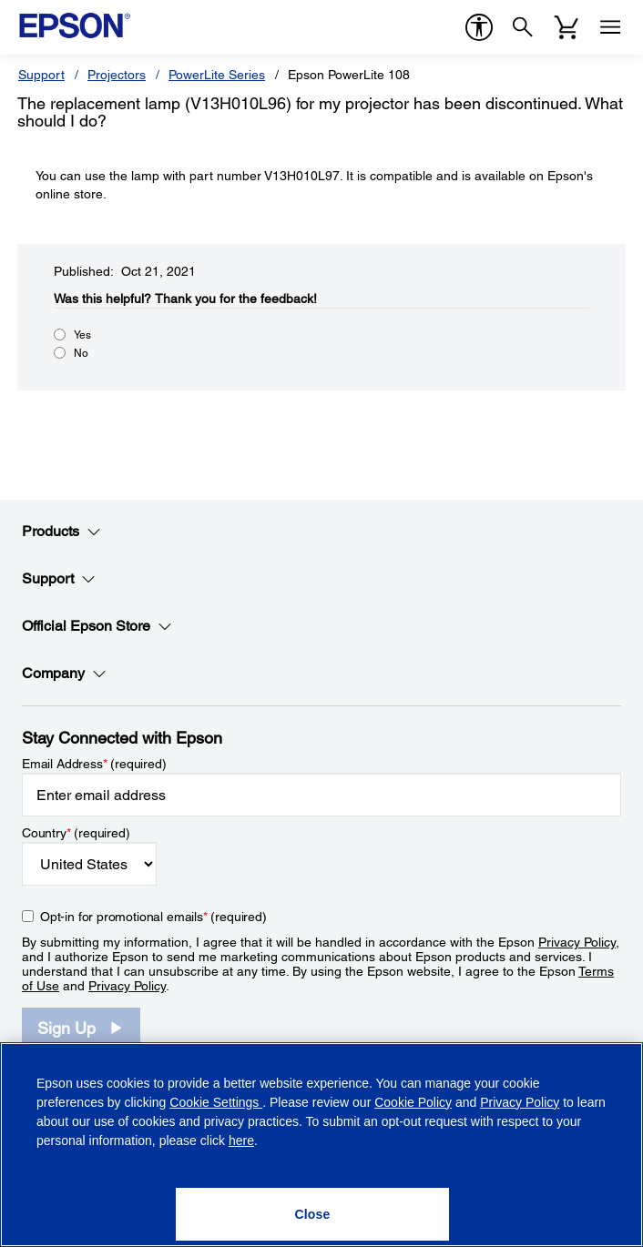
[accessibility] (479, 27)
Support (41, 74)
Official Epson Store (97, 626)
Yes (82, 335)
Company (64, 674)
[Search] (522, 27)
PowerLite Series (216, 74)
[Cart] (566, 27)
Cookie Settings (215, 1102)
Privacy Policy (577, 942)
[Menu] (610, 27)
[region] (321, 1144)
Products (61, 532)
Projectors (116, 74)
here (241, 1140)
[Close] (312, 1214)
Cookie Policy (413, 1102)
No (81, 353)
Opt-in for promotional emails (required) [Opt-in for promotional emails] (153, 916)
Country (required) (76, 833)
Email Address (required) (94, 763)
